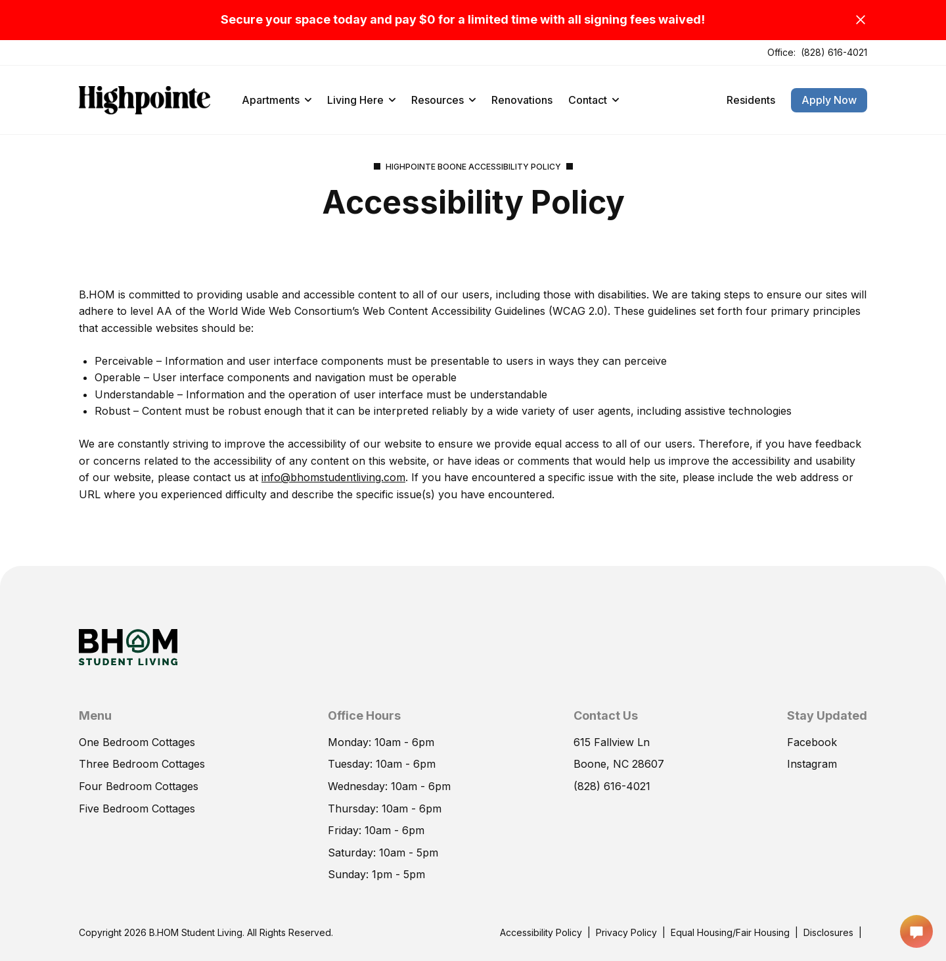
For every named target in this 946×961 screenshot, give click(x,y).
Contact (593, 99)
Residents (751, 99)
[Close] (860, 19)
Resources (443, 99)
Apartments (276, 99)
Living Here (361, 99)
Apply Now (829, 99)
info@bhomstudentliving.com (333, 477)
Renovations (521, 99)
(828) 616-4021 (834, 52)
